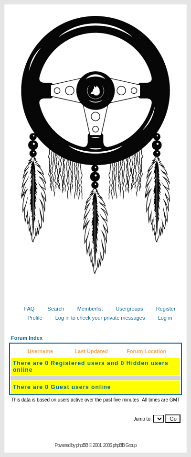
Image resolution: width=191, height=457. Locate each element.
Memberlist (86, 309)
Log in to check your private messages (96, 318)
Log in (161, 318)
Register (162, 309)
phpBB (82, 445)
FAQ (25, 309)
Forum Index (26, 338)
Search (52, 309)
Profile (31, 318)
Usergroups (126, 309)
